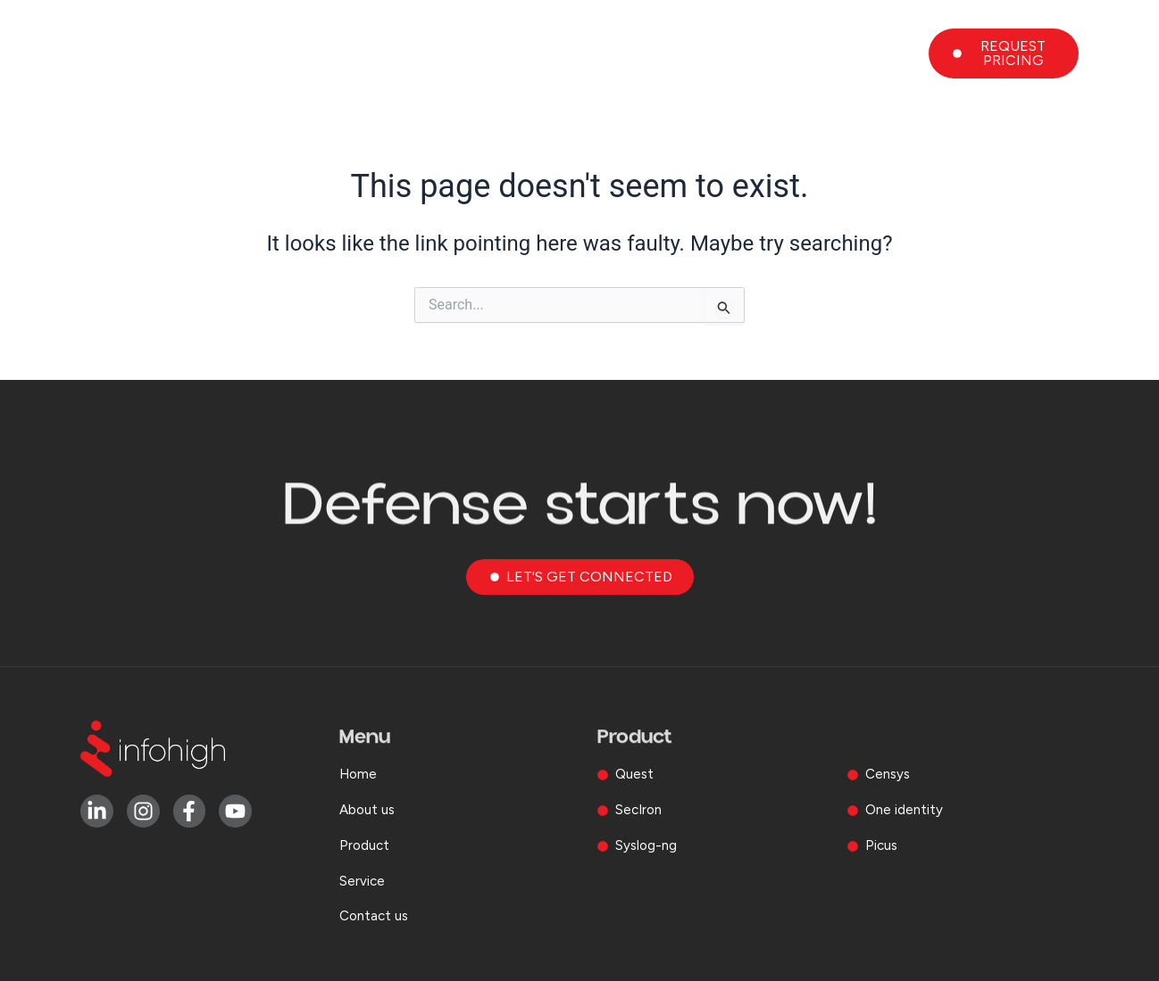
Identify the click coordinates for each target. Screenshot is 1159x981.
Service (768, 53)
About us (555, 53)
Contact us (870, 53)
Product (665, 53)
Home (466, 53)
